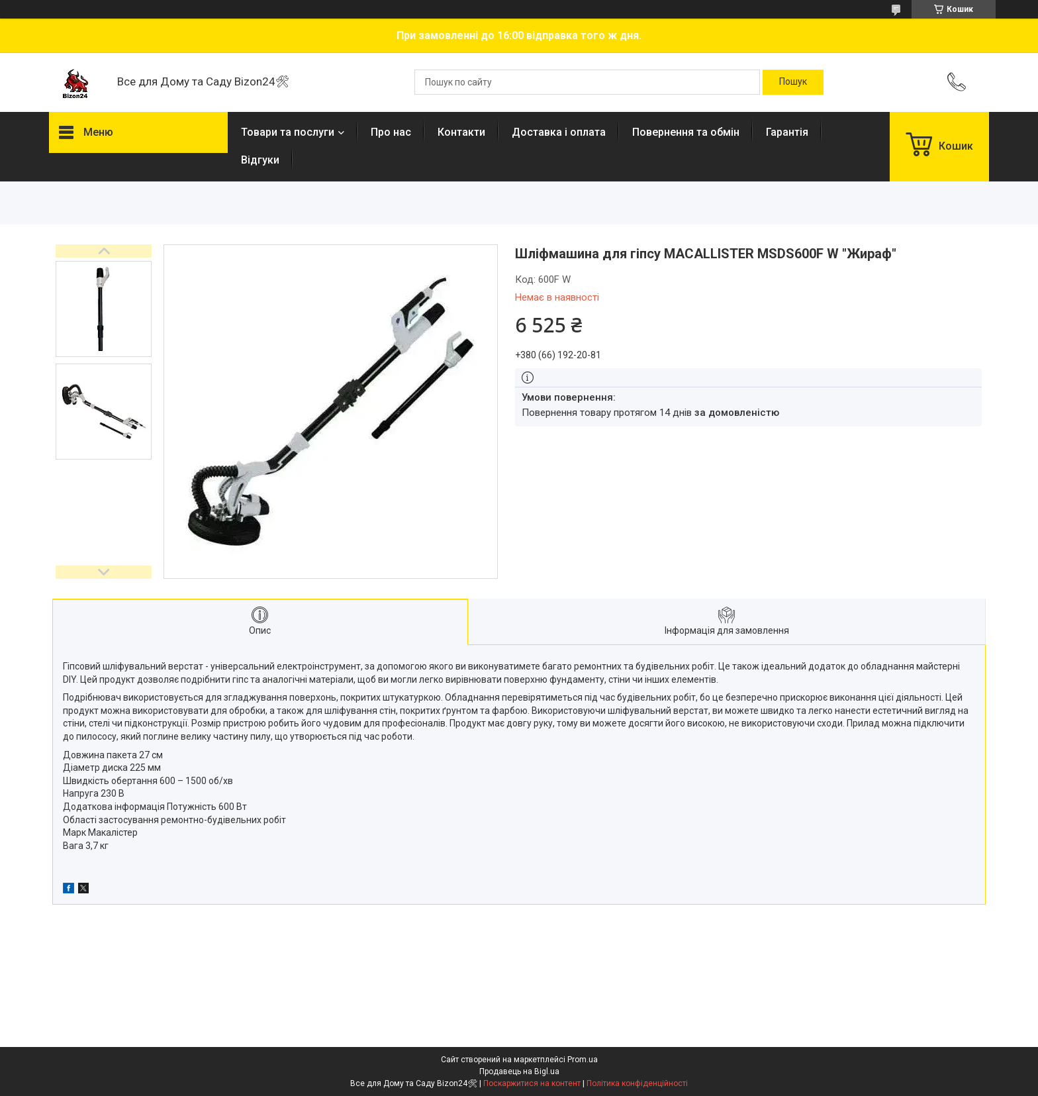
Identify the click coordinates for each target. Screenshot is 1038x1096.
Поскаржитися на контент (532, 1083)
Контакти (461, 132)
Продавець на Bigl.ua (519, 1071)
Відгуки (260, 160)
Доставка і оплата (559, 132)
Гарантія (787, 132)
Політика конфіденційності (637, 1083)
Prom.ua (582, 1059)
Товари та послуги (287, 132)
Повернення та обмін (685, 132)
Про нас (391, 132)
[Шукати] (793, 82)
